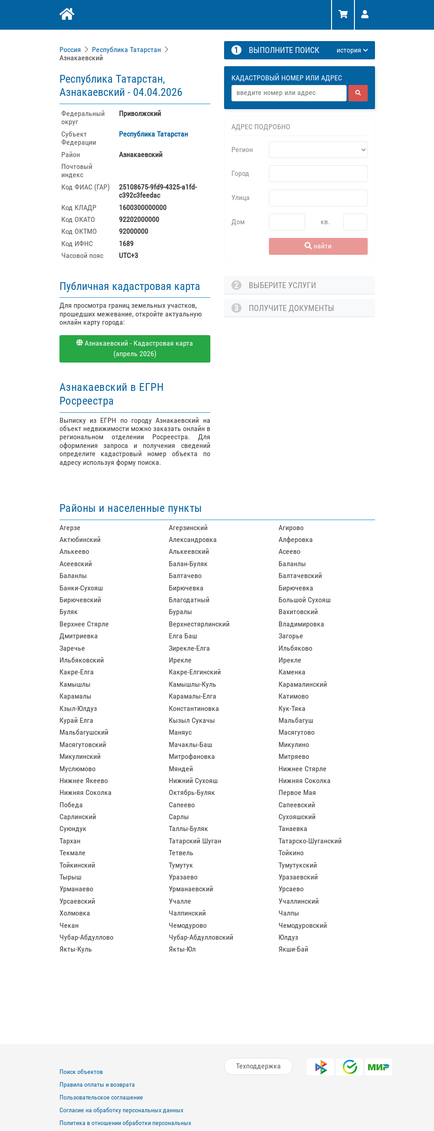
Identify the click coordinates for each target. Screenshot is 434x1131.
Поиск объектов (81, 1071)
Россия (70, 49)
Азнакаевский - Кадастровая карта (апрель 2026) (134, 348)
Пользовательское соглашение (101, 1097)
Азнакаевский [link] (81, 57)
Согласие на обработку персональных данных (121, 1110)
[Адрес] (289, 93)
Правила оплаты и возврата (97, 1084)
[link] (71, 49)
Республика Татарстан (126, 49)
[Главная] (66, 15)
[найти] (358, 93)
